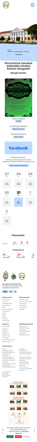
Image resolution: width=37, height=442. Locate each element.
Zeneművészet (23, 307)
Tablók (4, 313)
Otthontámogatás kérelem (9, 367)
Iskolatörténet (5, 299)
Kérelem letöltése (18, 138)
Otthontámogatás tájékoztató (23, 364)
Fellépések (22, 309)
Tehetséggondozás (7, 303)
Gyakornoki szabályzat (25, 357)
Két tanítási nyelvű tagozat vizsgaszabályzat (9, 364)
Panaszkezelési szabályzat (6, 354)
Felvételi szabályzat (7, 357)
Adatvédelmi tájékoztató (8, 358)
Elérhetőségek (6, 320)
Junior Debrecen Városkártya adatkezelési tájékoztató (25, 368)
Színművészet (23, 305)
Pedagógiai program (7, 350)
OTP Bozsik (5, 337)
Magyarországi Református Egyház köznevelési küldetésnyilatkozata (24, 329)
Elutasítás (18, 436)
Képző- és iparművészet (25, 301)
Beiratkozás (5, 318)
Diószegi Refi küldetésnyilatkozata (24, 333)
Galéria (4, 317)
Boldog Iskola (5, 334)
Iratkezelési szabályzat (25, 354)
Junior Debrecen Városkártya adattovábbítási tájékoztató (6, 374)
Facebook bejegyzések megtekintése (18, 167)
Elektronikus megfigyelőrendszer (24, 361)
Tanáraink (4, 301)
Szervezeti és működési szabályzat (8, 361)
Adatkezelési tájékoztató (8, 352)
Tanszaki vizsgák (23, 299)
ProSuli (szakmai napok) (8, 339)
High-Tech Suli (6, 336)
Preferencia (27, 436)
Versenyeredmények (7, 309)
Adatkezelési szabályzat (25, 352)
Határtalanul (5, 330)
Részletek (18, 122)
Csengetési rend (6, 311)
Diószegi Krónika (6, 341)
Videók (4, 315)
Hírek (3, 307)
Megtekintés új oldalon (18, 130)
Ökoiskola (4, 332)
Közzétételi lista (23, 350)
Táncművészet (23, 303)
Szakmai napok (6, 305)
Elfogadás (10, 436)
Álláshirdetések (6, 326)
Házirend (4, 349)
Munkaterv (22, 349)
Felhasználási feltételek (25, 358)
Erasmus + (5, 328)
